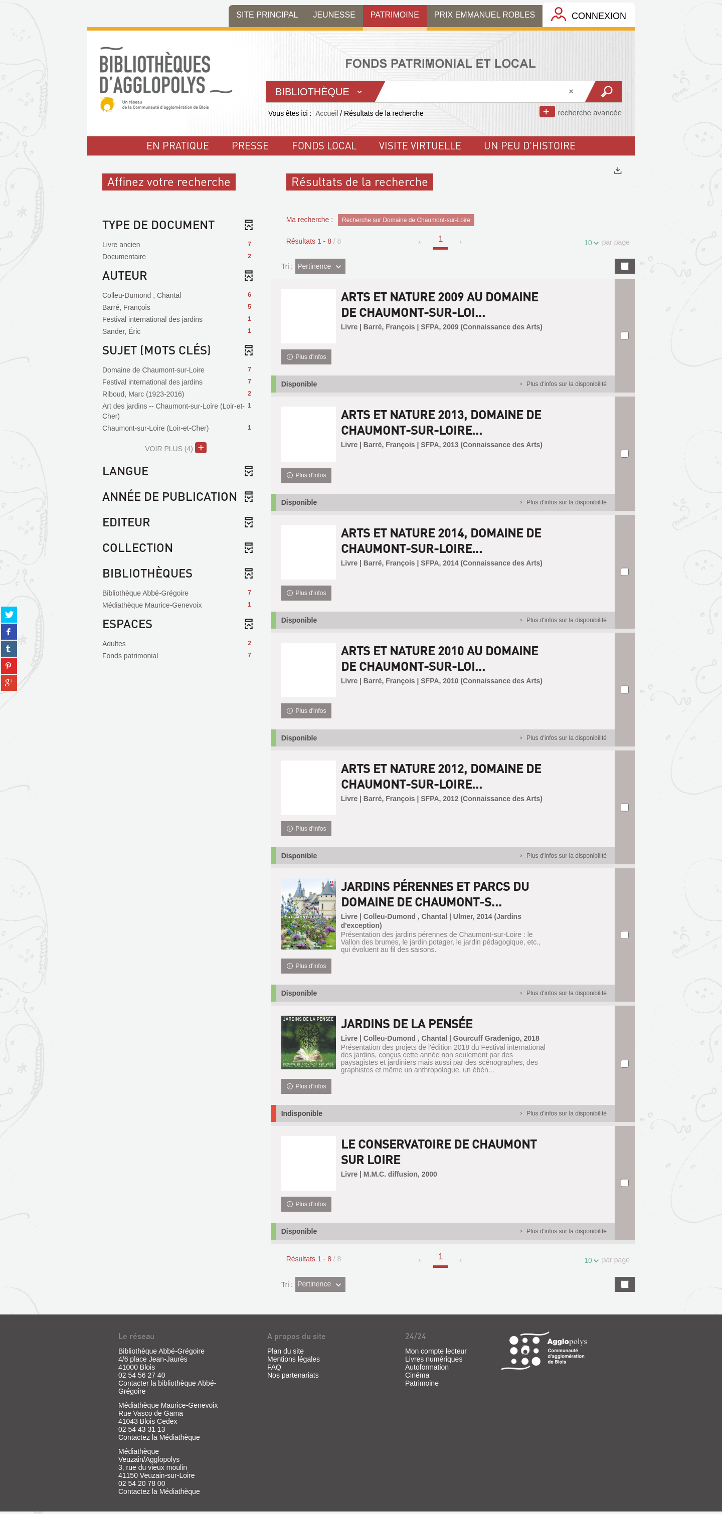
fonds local (324, 145)
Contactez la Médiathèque (159, 1440)
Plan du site (285, 1354)
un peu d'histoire (530, 145)
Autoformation (427, 1370)
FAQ (274, 1370)
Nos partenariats (293, 1378)
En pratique (177, 145)
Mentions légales (293, 1362)
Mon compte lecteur (436, 1354)
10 (589, 243)
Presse (250, 145)
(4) (176, 447)
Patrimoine (422, 1386)
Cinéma (417, 1378)
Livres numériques (433, 1362)
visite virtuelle (420, 145)
